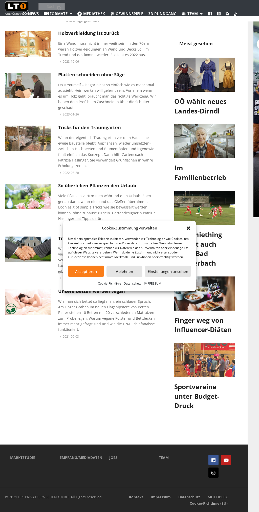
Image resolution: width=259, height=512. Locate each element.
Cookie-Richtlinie (109, 283)
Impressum (161, 497)
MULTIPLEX (218, 497)
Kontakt (136, 497)
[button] (188, 228)
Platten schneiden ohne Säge (91, 75)
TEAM (164, 457)
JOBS (113, 457)
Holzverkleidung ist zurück (88, 33)
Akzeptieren (86, 271)
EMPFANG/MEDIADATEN (77, 457)
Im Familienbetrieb (200, 172)
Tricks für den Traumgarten (89, 127)
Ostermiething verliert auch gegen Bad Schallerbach (198, 249)
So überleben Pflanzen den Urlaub (97, 185)
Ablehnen (124, 271)
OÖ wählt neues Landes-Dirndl (200, 106)
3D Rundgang (162, 13)
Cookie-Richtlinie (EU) (209, 503)
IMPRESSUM (152, 283)
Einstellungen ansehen (168, 271)
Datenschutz (132, 283)
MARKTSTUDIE (22, 457)
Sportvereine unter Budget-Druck (196, 396)
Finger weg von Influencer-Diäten (203, 325)
